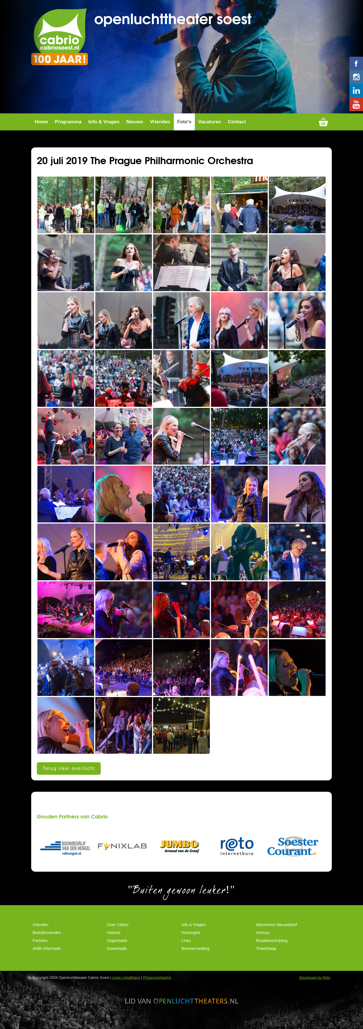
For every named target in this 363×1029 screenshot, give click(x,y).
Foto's (184, 121)
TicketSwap (266, 948)
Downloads (117, 948)
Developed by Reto (314, 977)
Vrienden (160, 121)
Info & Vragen (104, 121)
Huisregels (191, 932)
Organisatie (117, 940)
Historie (114, 932)
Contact (237, 121)
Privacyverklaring (157, 977)
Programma (68, 121)
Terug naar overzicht (69, 768)
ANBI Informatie (47, 948)
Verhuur (263, 932)
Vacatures (209, 121)
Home (41, 121)
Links (186, 940)
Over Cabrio (117, 924)
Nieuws (134, 121)
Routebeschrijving (272, 940)
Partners (40, 940)
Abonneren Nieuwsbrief (276, 924)
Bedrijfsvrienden (47, 932)
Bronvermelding (195, 948)
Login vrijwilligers (126, 977)
